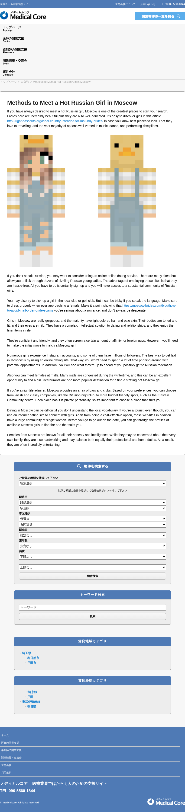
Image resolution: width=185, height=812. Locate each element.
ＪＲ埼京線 (29, 692)
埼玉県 (26, 653)
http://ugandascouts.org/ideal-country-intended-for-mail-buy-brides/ (55, 121)
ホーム (5, 735)
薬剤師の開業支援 (11, 750)
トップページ (8, 81)
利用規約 (6, 772)
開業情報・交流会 (11, 757)
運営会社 (6, 765)
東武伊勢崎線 (31, 702)
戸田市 (31, 663)
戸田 (30, 697)
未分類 (25, 81)
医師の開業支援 (10, 742)
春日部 (31, 706)
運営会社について (125, 4)
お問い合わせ (148, 4)
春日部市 (33, 658)
